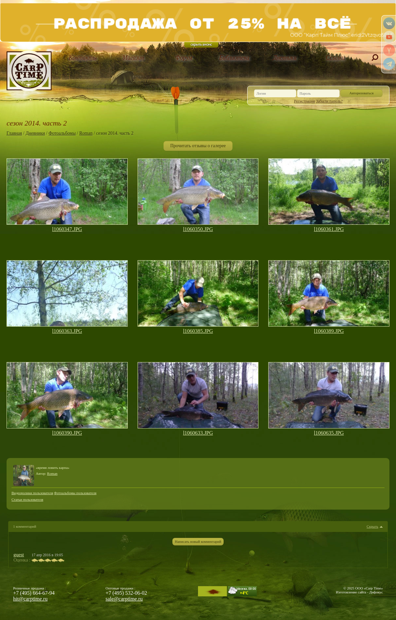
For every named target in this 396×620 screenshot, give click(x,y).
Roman (85, 133)
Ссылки (335, 57)
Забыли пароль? (329, 101)
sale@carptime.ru (124, 599)
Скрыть (372, 526)
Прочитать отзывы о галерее (198, 145)
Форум (183, 57)
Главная (14, 133)
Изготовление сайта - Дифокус (359, 592)
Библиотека (234, 57)
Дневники (285, 57)
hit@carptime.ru (30, 599)
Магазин (133, 57)
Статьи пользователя (27, 499)
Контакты (83, 57)
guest (18, 554)
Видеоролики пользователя (32, 493)
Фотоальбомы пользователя (75, 493)
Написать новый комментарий (198, 541)
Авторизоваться (361, 93)
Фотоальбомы (62, 133)
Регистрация (304, 101)
